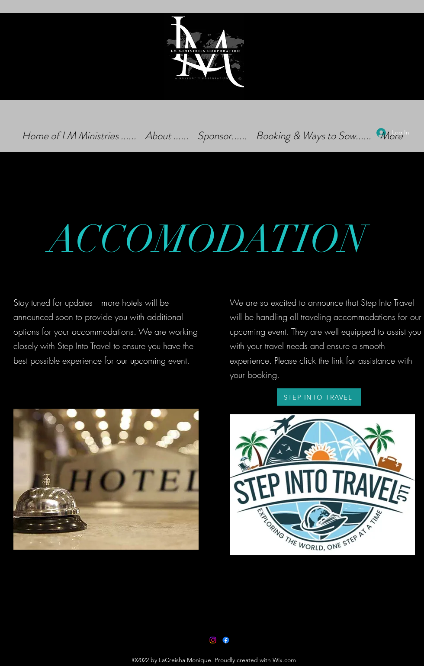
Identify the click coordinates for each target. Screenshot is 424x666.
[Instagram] (213, 640)
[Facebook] (226, 640)
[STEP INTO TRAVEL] (319, 397)
